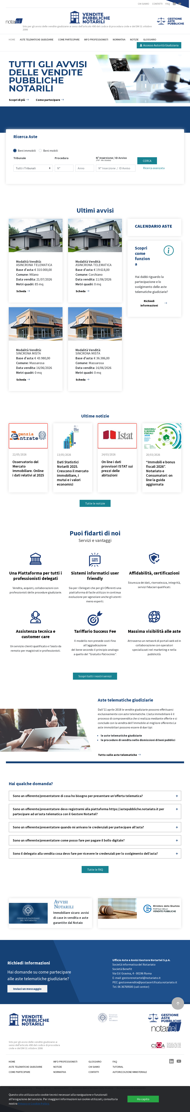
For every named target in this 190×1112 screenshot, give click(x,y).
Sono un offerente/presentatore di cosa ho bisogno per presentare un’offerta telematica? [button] (78, 796)
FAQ (168, 3)
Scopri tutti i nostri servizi (95, 676)
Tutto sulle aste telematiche (119, 755)
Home (12, 39)
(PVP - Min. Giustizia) (103, 160)
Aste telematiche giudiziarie (36, 39)
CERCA (147, 161)
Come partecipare (69, 39)
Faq (115, 1061)
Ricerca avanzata (154, 168)
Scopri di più (19, 100)
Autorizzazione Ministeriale (130, 1072)
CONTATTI (157, 3)
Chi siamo (94, 1066)
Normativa (119, 39)
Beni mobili (50, 150)
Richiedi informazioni (153, 303)
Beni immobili (27, 150)
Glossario (149, 39)
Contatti (94, 1072)
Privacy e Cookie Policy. (34, 1103)
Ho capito (143, 1099)
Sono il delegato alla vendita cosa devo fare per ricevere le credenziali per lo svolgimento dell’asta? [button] (85, 853)
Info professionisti (96, 39)
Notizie (134, 39)
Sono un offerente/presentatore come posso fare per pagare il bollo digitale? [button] (69, 840)
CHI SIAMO (143, 3)
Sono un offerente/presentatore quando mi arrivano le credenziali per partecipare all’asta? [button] (78, 827)
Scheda (23, 291)
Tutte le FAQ (95, 869)
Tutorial (118, 1066)
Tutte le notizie (95, 503)
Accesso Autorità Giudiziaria (159, 45)
